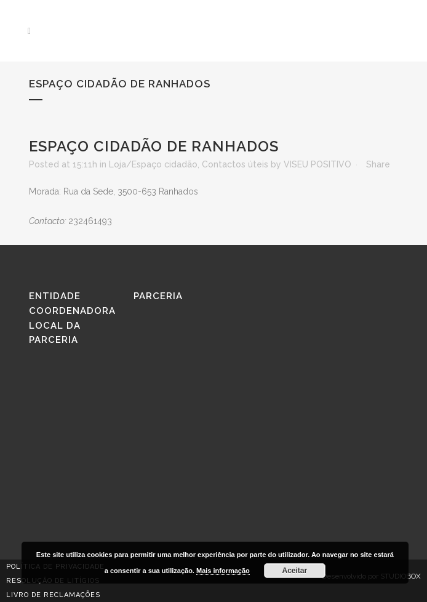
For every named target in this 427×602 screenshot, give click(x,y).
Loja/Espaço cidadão (153, 164)
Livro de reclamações (53, 595)
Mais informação (223, 570)
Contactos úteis (235, 164)
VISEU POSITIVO (317, 164)
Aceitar (295, 570)
